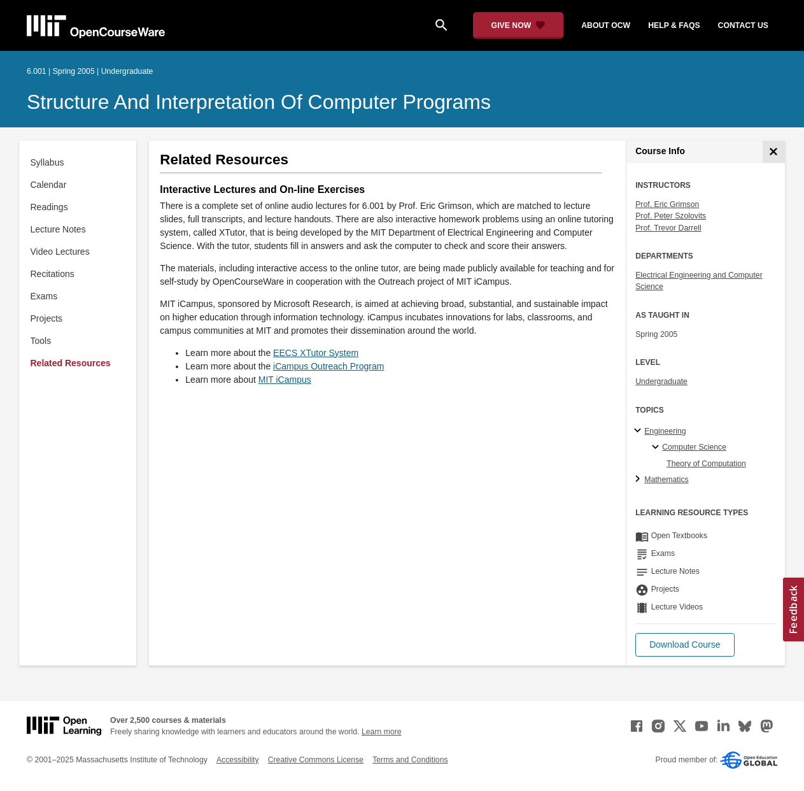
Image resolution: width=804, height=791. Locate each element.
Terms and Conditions (410, 759)
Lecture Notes (58, 229)
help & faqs (674, 25)
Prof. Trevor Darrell (668, 228)
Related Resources (71, 363)
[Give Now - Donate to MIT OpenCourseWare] (518, 25)
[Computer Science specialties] (657, 447)
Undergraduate (661, 381)
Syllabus (47, 162)
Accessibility (237, 759)
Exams (44, 296)
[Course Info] (774, 152)
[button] (684, 645)
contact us (743, 25)
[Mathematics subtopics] (639, 479)
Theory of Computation (706, 463)
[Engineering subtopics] (639, 431)
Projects (47, 318)
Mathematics (666, 479)
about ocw (605, 25)
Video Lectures (60, 251)
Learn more (382, 731)
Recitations (52, 274)
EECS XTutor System (315, 353)
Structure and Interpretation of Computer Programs (259, 101)
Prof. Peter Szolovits (670, 215)
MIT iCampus (284, 379)
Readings (49, 207)
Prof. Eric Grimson (667, 204)
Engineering (665, 431)
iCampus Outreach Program (328, 366)
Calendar (49, 185)
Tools (41, 341)
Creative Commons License (315, 759)
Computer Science (694, 447)
